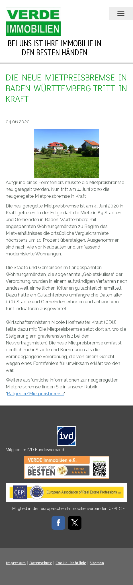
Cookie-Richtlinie (71, 563)
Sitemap (97, 563)
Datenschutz (40, 563)
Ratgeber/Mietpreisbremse (35, 393)
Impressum (16, 563)
